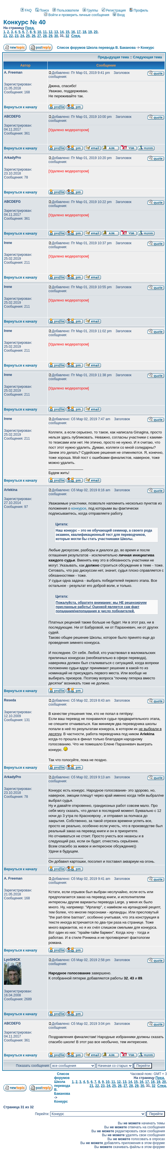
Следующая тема (147, 57)
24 (22, 36)
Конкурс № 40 (24, 22)
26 (33, 36)
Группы (90, 10)
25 (28, 36)
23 (16, 36)
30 (56, 36)
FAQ (26, 10)
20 (96, 32)
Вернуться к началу (20, 107)
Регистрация (114, 10)
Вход (119, 15)
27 (39, 36)
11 (45, 32)
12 (50, 32)
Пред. (30, 28)
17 (78, 32)
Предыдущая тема (113, 57)
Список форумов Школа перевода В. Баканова (96, 48)
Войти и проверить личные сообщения (76, 15)
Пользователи (65, 10)
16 (73, 32)
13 (56, 32)
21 (5, 36)
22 (11, 36)
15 (67, 32)
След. (76, 36)
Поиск (42, 10)
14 (61, 32)
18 (84, 32)
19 (90, 32)
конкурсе (78, 508)
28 (45, 36)
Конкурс (147, 48)
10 (39, 32)
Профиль (138, 10)
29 (50, 36)
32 (67, 36)
